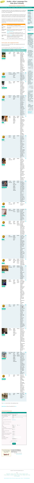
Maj (3, 239)
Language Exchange (3, 7)
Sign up (29, 21)
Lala (3, 225)
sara (3, 263)
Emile (3, 334)
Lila (3, 139)
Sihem (3, 286)
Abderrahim (4, 187)
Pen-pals (9, 7)
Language (13, 7)
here (23, 47)
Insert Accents (14, 419)
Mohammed (4, 87)
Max (3, 272)
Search (8, 32)
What (28, 11)
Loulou (3, 215)
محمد (3, 206)
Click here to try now (10, 31)
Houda (3, 76)
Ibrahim (3, 308)
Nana (3, 164)
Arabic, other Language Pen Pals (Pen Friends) (24, 7)
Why (28, 14)
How (28, 18)
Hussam (4, 358)
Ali (3, 122)
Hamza (3, 58)
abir (3, 99)
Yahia (3, 399)
